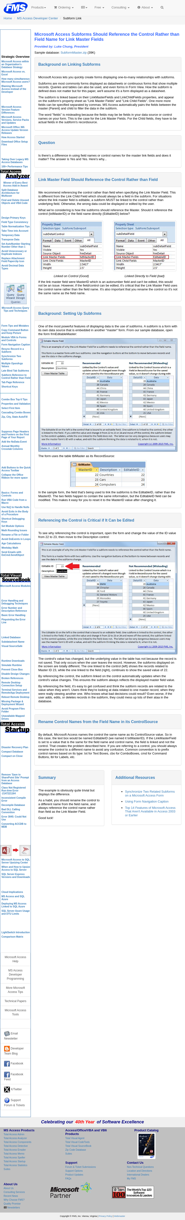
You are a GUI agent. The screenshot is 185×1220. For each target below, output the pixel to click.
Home (8, 18)
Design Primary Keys (13, 217)
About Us (8, 1188)
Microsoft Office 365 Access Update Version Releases (14, 130)
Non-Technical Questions (140, 1167)
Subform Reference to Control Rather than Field (15, 376)
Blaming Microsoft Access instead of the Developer (13, 89)
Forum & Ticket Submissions (80, 1167)
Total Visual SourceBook (78, 1146)
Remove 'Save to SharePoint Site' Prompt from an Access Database (15, 779)
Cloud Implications (12, 892)
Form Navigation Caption (15, 344)
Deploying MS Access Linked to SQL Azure (13, 905)
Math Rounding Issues (14, 530)
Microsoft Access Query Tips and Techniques (15, 309)
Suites (7, 1169)
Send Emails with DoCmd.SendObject (12, 553)
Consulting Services (14, 1192)
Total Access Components (17, 1142)
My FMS (131, 1178)
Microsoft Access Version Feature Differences (11, 110)
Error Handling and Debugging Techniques (14, 602)
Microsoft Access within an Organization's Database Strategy (15, 64)
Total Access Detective (16, 1146)
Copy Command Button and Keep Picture (14, 331)
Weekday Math (9, 547)
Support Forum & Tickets (14, 1102)
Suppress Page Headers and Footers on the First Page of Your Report (15, 434)
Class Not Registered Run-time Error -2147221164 (13, 790)
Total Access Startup (15, 1161)
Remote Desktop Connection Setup (11, 684)
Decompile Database (13, 805)
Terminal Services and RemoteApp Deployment (15, 691)
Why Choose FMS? (14, 1199)
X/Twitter (13, 1089)
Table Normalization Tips (15, 226)
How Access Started (13, 137)
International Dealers (138, 1174)
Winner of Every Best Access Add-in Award (15, 184)
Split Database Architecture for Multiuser (10, 193)
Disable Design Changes (15, 674)
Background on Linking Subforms (69, 64)
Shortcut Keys (9, 386)
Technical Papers (15, 1001)
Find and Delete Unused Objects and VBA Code (15, 201)
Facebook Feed (13, 1076)
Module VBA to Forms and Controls (13, 339)
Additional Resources (135, 777)
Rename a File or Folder (15, 534)
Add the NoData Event (14, 441)
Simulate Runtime (11, 665)
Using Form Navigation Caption (147, 801)
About (145, 7)
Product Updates (74, 1174)
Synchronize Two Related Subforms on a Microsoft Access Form (150, 793)
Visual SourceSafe (11, 646)
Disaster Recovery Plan (14, 747)
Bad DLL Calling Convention (10, 811)
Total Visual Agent (74, 1138)
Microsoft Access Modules (15, 586)
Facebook (13, 1064)
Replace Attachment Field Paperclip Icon (13, 260)
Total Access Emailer (15, 1149)
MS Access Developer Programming (15, 974)
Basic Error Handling (13, 615)
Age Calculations (11, 543)
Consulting (121, 7)
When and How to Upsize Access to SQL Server (15, 868)
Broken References (12, 678)
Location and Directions (139, 1171)
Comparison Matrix (12, 936)
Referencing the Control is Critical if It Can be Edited (86, 520)
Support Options (74, 1171)
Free (99, 7)
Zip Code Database (75, 1149)
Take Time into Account (14, 231)
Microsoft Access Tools (15, 1012)
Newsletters (13, 1207)
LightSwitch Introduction (15, 932)
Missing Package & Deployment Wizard (12, 703)
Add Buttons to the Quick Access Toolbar (16, 469)
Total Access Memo (14, 1153)
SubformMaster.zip (73, 52)
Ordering (63, 7)
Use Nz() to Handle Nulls (15, 507)
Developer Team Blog (14, 1050)
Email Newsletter (11, 1035)
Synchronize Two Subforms (11, 357)
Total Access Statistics (15, 1165)
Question (46, 143)
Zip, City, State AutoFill (14, 417)
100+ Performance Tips (14, 166)
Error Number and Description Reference (14, 609)
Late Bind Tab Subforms (15, 370)
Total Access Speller (14, 1157)
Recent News (11, 1196)
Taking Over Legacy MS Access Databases (14, 161)
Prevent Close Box (12, 669)
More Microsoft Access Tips (15, 990)
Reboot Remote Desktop (15, 697)
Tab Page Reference (12, 382)
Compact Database (12, 751)
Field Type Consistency (14, 222)
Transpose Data (10, 239)
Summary (47, 777)
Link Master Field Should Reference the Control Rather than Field (98, 180)
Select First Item (10, 408)
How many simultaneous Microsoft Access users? (15, 80)
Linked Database (10, 637)
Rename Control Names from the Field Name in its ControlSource (98, 722)
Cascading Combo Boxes (16, 412)
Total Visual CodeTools (77, 1142)
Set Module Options (12, 526)
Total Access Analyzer (15, 1138)
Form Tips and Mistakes (15, 325)
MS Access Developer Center (37, 18)
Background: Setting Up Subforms (69, 313)
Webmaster (119, 1216)
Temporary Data (10, 235)
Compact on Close (12, 756)
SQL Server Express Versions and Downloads (15, 875)
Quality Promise (12, 1203)
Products (38, 7)
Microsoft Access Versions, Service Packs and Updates (15, 120)
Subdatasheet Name (13, 641)
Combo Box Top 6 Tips (14, 399)
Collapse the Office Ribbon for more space (14, 476)
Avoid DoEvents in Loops (16, 539)
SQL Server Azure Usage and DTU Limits (15, 912)
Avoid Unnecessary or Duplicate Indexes (14, 252)
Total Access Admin (14, 1134)
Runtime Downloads (13, 661)
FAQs (68, 1178)
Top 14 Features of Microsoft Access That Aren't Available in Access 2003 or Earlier (150, 811)
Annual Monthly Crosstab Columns (12, 447)
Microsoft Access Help (15, 959)
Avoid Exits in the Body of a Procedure (14, 513)
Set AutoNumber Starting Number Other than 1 (15, 245)
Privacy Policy (105, 1216)
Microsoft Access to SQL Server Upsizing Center (15, 861)
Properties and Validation (15, 403)
